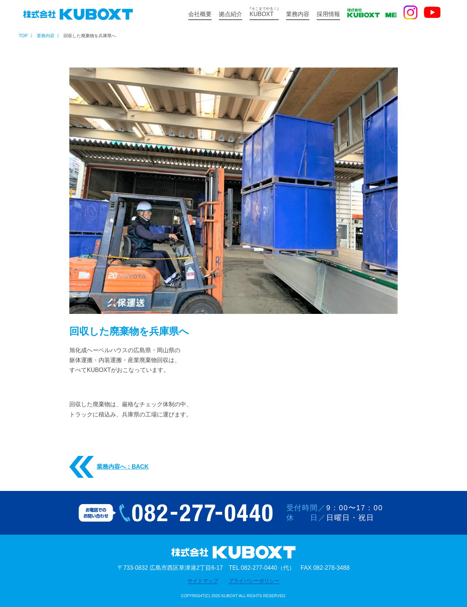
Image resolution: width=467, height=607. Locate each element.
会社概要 (200, 14)
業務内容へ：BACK (108, 467)
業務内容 (297, 14)
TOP (23, 35)
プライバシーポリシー (253, 581)
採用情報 (328, 14)
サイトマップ (203, 581)
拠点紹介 (230, 14)
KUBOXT (264, 12)
